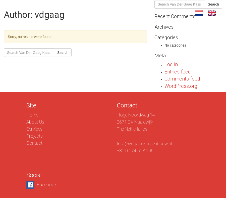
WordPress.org (180, 86)
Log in (171, 64)
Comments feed (182, 79)
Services (126, 12)
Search (62, 53)
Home (32, 114)
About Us (99, 12)
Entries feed (177, 72)
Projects (153, 12)
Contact (179, 12)
